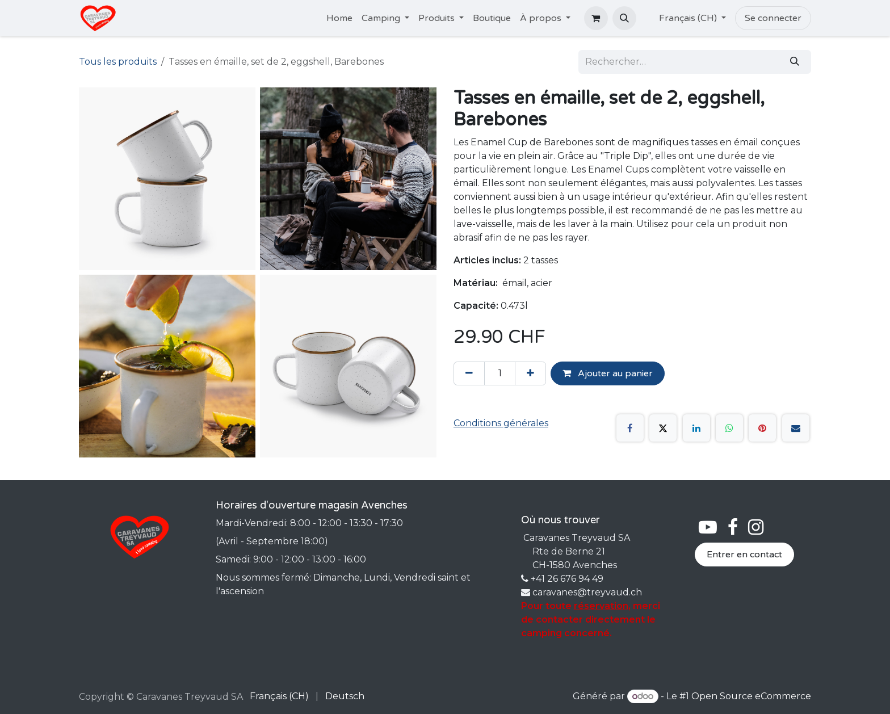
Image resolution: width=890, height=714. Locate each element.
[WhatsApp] (729, 428)
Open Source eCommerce (751, 696)
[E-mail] (795, 428)
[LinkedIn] (696, 428)
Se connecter (773, 18)
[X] (663, 428)
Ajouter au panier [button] (607, 373)
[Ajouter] (530, 373)
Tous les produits (118, 61)
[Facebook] (630, 428)
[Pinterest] (762, 428)
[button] (624, 18)
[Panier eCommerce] (596, 18)
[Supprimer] (469, 373)
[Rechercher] (794, 62)
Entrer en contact (744, 554)
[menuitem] (339, 18)
